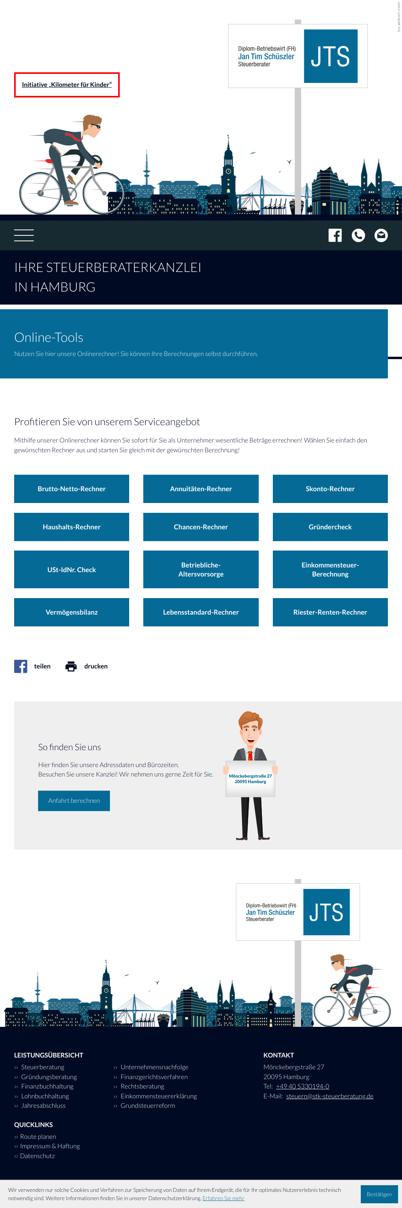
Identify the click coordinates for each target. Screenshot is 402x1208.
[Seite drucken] (93, 666)
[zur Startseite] (297, 56)
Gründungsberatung (48, 1077)
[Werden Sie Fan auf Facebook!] (330, 235)
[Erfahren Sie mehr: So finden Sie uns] (74, 801)
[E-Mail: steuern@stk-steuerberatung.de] (376, 235)
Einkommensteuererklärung (158, 1096)
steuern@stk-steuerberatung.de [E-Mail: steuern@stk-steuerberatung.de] (329, 1096)
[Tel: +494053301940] (353, 235)
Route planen (38, 1136)
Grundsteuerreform (147, 1105)
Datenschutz (37, 1156)
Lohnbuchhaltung (44, 1096)
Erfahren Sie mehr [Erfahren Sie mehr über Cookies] (224, 1198)
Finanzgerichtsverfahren (153, 1077)
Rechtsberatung (141, 1086)
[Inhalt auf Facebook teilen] (39, 666)
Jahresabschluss (43, 1105)
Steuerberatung (42, 1067)
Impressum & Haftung (50, 1146)
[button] (72, 489)
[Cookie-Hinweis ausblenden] (379, 1194)
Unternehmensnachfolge (153, 1067)
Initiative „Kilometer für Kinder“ (67, 84)
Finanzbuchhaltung (46, 1086)
